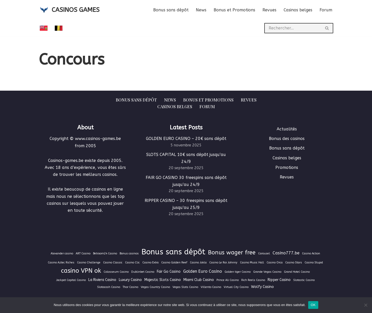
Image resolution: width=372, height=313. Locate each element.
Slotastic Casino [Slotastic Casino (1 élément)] (304, 280)
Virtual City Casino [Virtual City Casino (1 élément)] (236, 287)
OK (313, 305)
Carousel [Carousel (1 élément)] (264, 253)
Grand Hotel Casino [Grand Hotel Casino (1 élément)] (297, 271)
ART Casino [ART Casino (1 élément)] (83, 253)
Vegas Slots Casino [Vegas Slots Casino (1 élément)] (185, 287)
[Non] (365, 305)
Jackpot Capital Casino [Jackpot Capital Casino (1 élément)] (71, 280)
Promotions (286, 167)
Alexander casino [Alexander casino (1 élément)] (62, 253)
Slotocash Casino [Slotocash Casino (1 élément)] (108, 287)
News (201, 9)
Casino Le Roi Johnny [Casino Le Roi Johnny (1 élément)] (223, 262)
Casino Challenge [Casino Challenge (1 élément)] (88, 262)
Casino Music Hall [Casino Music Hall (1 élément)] (252, 262)
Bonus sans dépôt (171, 9)
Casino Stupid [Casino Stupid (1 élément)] (314, 262)
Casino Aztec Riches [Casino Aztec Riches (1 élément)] (61, 262)
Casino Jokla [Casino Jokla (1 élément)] (198, 262)
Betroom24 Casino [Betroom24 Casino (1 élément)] (105, 253)
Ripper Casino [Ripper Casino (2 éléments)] (279, 280)
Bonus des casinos (287, 138)
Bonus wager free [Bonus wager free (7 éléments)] (231, 252)
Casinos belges (298, 9)
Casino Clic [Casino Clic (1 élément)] (132, 262)
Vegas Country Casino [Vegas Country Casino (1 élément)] (155, 287)
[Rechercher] (292, 28)
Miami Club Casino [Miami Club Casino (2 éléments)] (198, 280)
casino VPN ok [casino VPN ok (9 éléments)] (81, 270)
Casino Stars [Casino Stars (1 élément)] (293, 262)
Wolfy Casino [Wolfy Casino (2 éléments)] (262, 287)
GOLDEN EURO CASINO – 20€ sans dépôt (186, 138)
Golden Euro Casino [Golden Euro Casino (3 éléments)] (202, 271)
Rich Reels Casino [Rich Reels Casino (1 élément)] (253, 280)
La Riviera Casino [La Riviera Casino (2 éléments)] (102, 280)
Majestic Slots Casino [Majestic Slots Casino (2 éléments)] (162, 280)
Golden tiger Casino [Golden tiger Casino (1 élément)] (237, 271)
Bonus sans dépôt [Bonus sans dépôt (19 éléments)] (173, 251)
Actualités (287, 129)
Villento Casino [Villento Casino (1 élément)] (211, 287)
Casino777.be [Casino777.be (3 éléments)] (286, 253)
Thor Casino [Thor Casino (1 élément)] (130, 287)
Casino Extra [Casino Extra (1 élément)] (150, 262)
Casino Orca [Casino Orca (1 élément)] (275, 262)
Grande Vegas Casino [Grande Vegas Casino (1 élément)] (267, 271)
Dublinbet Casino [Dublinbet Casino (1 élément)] (142, 271)
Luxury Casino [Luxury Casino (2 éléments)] (130, 280)
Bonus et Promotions (234, 9)
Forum (326, 9)
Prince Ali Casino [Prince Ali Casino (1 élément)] (227, 280)
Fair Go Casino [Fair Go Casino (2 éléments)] (169, 271)
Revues (269, 9)
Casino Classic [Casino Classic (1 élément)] (112, 262)
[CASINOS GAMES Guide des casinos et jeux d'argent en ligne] (69, 10)
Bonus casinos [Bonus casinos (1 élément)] (129, 253)
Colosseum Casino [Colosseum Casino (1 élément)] (116, 271)
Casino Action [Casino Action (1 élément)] (311, 253)
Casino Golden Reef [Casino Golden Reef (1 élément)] (174, 262)
